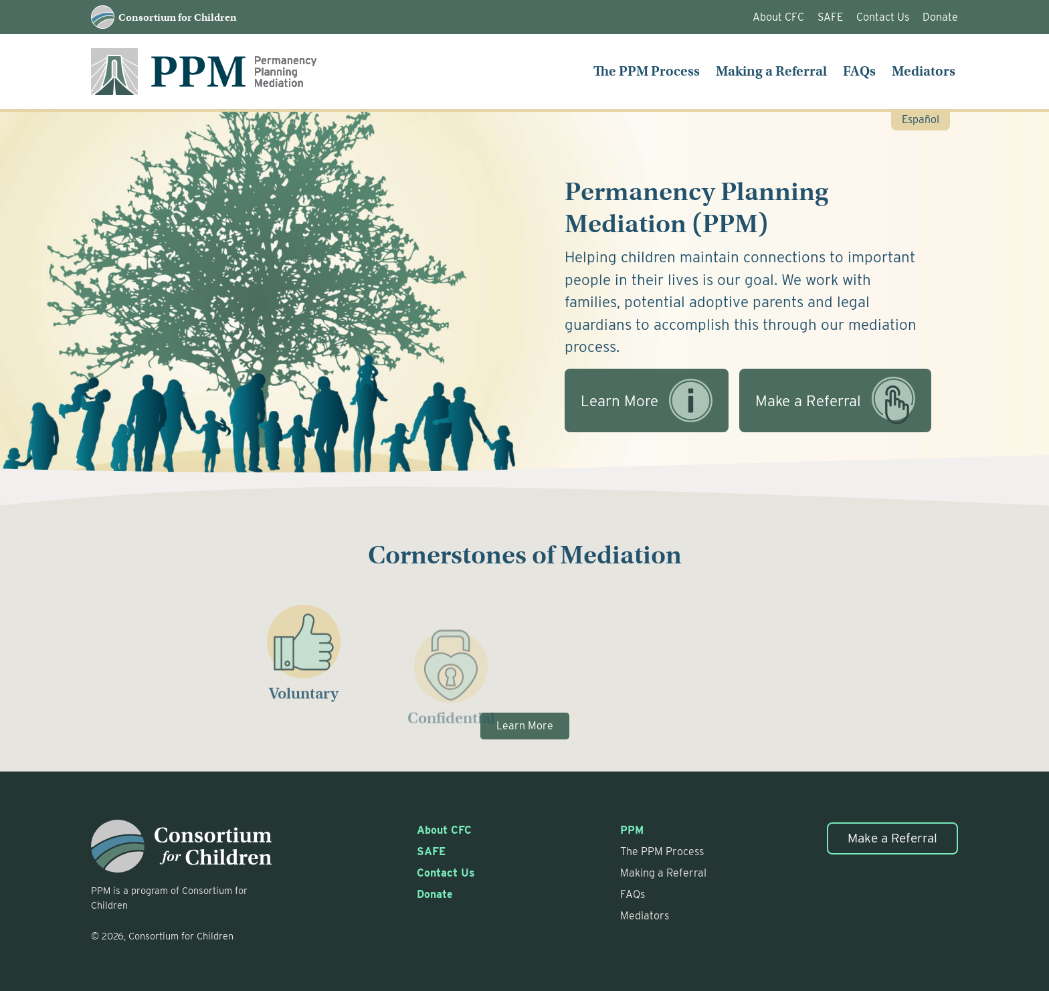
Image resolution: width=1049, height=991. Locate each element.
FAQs (859, 71)
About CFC (778, 17)
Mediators (923, 71)
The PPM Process (646, 71)
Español (920, 119)
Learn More (524, 725)
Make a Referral (892, 838)
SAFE (830, 17)
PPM (632, 830)
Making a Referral (771, 71)
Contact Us (882, 17)
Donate (940, 17)
